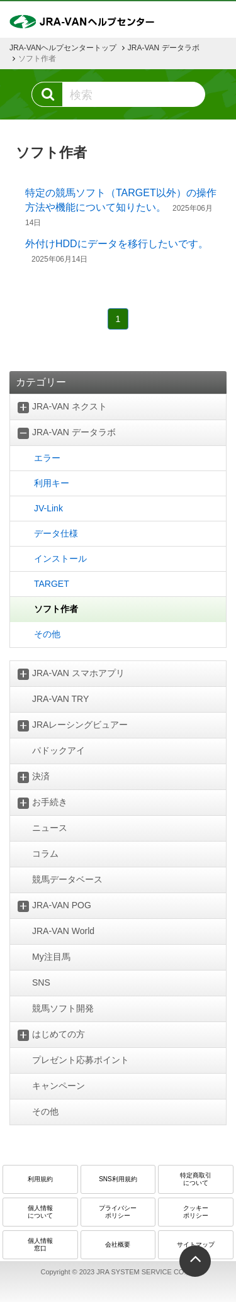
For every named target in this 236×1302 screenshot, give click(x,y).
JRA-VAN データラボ (163, 47)
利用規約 (40, 1179)
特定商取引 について (195, 1179)
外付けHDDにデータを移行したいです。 (116, 243)
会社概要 (117, 1244)
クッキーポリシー (195, 1212)
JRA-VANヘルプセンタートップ (62, 47)
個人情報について (40, 1212)
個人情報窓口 (40, 1244)
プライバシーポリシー (118, 1212)
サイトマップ (196, 1244)
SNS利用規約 (118, 1179)
